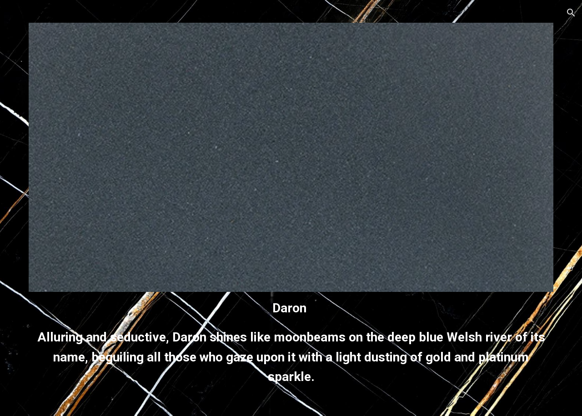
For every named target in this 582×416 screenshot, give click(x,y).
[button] (571, 13)
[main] (291, 342)
